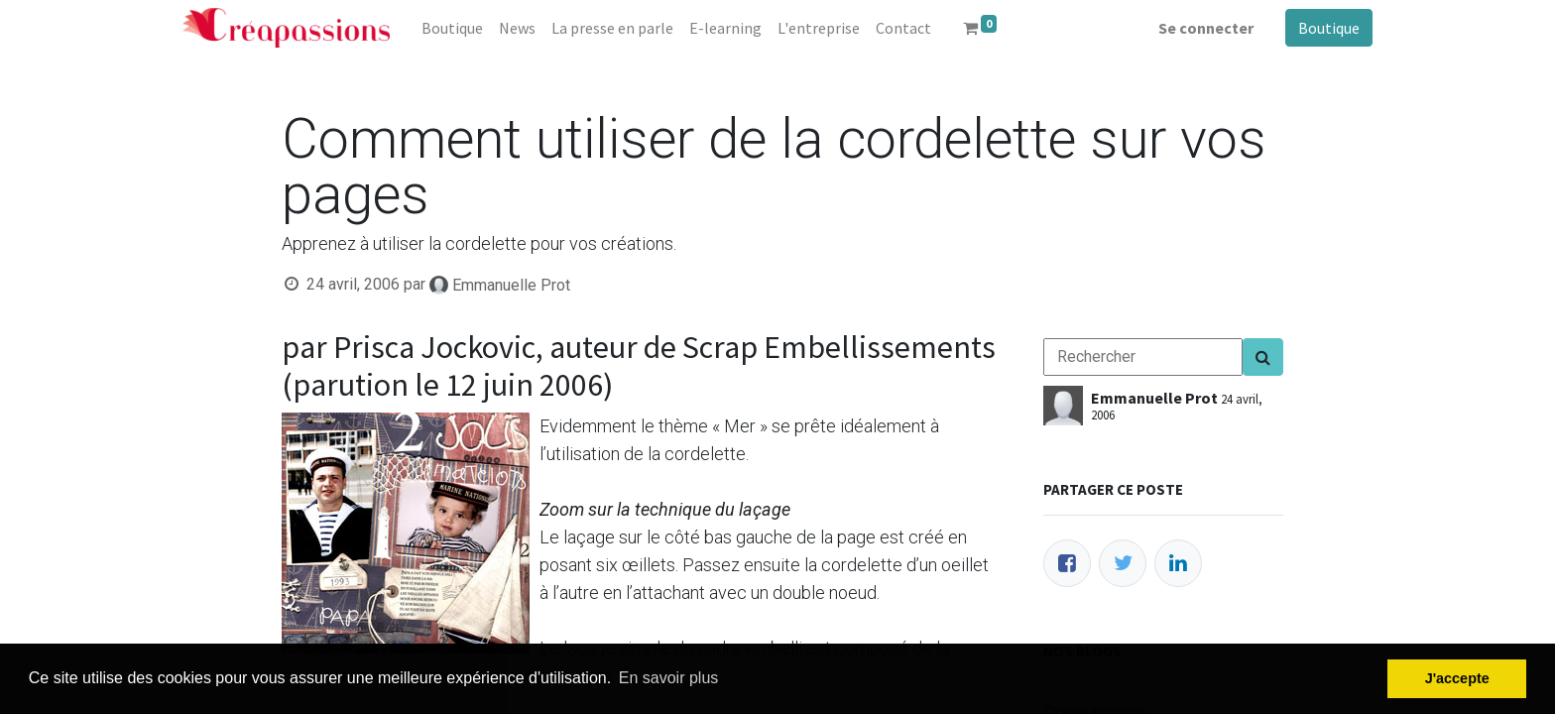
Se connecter (1206, 28)
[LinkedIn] (1178, 563)
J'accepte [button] (1457, 678)
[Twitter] (1122, 563)
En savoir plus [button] (669, 677)
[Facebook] (1067, 563)
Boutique (1329, 28)
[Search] (1263, 357)
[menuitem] (452, 28)
